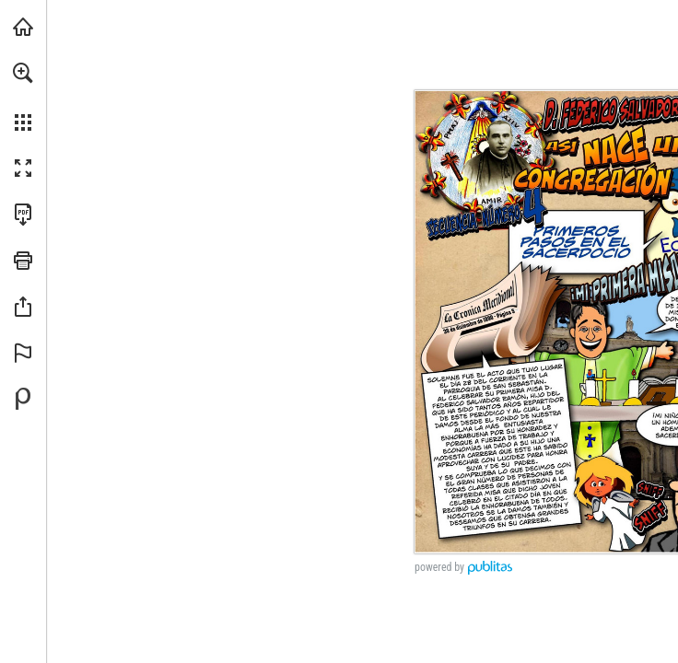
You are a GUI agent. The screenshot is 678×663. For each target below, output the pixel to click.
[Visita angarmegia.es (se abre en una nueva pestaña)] (23, 27)
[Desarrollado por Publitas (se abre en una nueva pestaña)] (23, 399)
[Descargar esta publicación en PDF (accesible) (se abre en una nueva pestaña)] (23, 215)
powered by (439, 567)
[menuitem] (23, 97)
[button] (23, 73)
